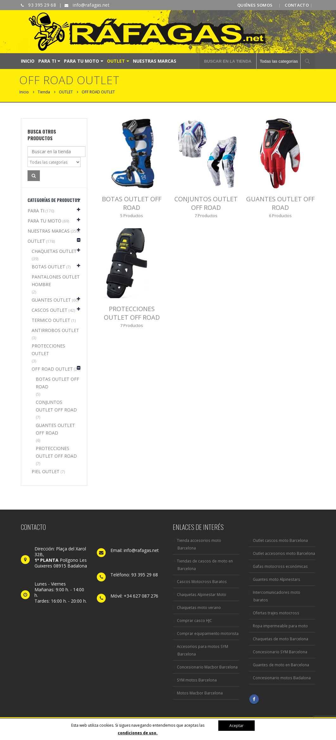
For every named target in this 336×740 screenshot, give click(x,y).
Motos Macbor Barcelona (200, 692)
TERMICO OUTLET (51, 320)
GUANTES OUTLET (51, 300)
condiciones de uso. (138, 733)
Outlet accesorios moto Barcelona (284, 553)
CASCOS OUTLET (49, 310)
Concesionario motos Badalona (282, 677)
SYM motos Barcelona (197, 679)
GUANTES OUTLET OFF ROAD (55, 429)
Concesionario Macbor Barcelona (207, 666)
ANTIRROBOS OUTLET (55, 330)
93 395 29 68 (41, 5)
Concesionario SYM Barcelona (280, 651)
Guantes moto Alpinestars (276, 579)
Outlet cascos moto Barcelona (280, 540)
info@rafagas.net (90, 5)
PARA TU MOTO (81, 61)
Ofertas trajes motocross (276, 612)
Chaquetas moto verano (199, 607)
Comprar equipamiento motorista (208, 633)
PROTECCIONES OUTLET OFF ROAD (56, 452)
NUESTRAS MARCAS (154, 61)
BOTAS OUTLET (48, 267)
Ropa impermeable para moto (280, 625)
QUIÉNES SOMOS (254, 5)
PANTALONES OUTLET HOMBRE (56, 280)
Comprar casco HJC (194, 620)
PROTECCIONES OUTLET (48, 349)
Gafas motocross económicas (280, 566)
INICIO (27, 61)
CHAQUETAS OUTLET (54, 251)
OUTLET (116, 61)
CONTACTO (297, 5)
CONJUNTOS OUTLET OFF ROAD (56, 406)
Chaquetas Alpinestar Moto (201, 594)
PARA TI (47, 61)
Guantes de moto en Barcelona (281, 664)
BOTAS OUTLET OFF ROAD (57, 383)
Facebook (254, 699)
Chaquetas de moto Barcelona (280, 638)
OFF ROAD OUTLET (52, 369)
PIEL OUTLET (45, 471)
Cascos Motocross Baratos (202, 581)
